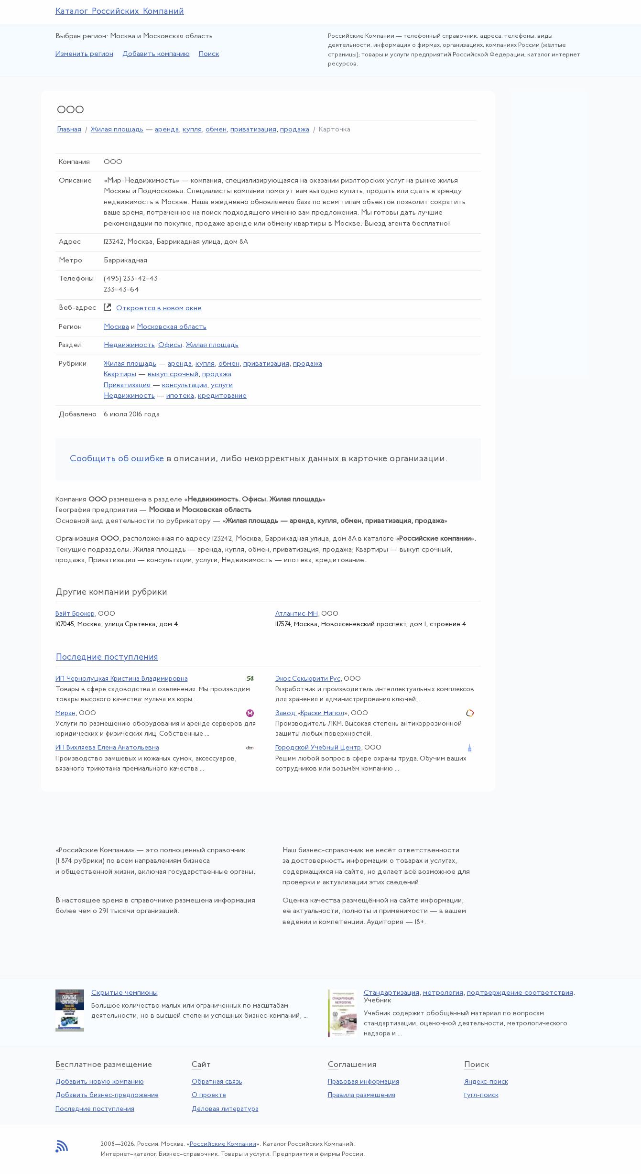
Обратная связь (217, 1082)
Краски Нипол (322, 713)
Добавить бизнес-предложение (107, 1095)
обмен (216, 129)
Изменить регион (84, 54)
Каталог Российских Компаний (120, 11)
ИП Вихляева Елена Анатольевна (107, 747)
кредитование (222, 396)
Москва (116, 327)
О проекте (209, 1095)
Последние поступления (94, 1109)
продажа (294, 129)
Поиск (209, 54)
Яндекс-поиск (486, 1082)
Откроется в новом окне (159, 308)
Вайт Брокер (75, 614)
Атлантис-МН (296, 614)
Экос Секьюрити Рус (307, 679)
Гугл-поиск (481, 1095)
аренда (167, 129)
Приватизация (127, 385)
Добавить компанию (156, 54)
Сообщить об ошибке (117, 459)
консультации (184, 385)
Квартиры (120, 374)
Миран (65, 713)
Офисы (170, 345)
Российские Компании (223, 1144)
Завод (286, 713)
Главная (69, 129)
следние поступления (107, 657)
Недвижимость (129, 345)
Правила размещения (361, 1095)
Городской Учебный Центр (318, 747)
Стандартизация (391, 993)
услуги (222, 385)
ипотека (180, 396)
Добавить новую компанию (99, 1082)
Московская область (171, 327)
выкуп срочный (173, 374)
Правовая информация (363, 1082)
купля (192, 129)
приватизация (253, 129)
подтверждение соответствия (520, 993)
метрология (443, 993)
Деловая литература (225, 1109)
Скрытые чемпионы (124, 993)
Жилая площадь (117, 129)
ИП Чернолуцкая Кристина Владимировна (121, 679)
